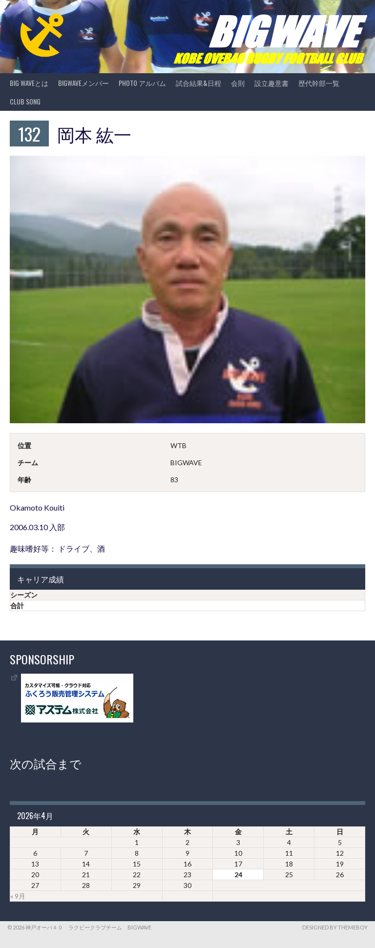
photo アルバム (142, 83)
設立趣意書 (271, 83)
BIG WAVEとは (29, 83)
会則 (238, 83)
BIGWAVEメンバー (83, 83)
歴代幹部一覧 (318, 83)
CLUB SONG (25, 101)
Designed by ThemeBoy (335, 927)
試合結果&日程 (198, 83)
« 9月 (17, 896)
